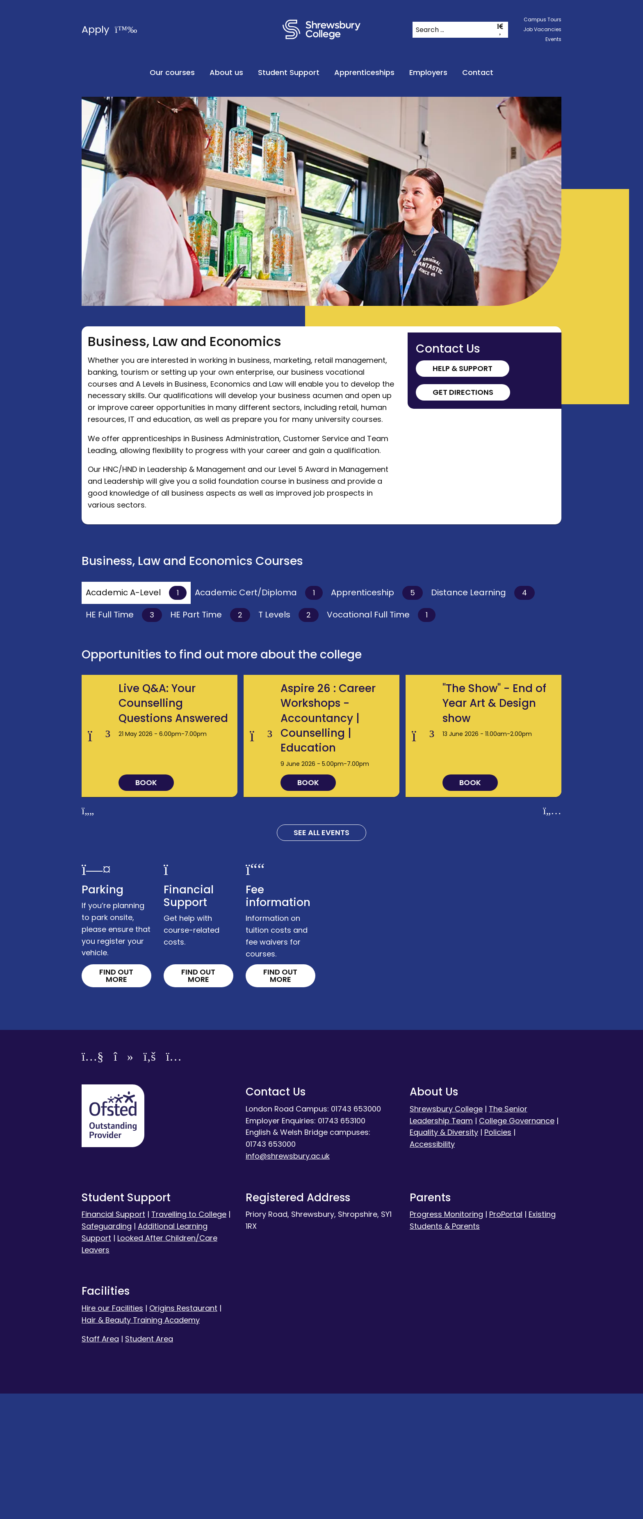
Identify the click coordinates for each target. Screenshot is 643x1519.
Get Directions (463, 392)
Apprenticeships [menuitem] (364, 72)
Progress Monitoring (446, 1340)
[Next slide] (552, 936)
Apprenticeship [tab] (377, 593)
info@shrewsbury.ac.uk (288, 1281)
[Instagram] (174, 1183)
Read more (137, 728)
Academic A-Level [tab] (136, 593)
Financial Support (113, 1340)
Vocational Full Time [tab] (381, 615)
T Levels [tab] (288, 615)
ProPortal (505, 1340)
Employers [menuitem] (428, 72)
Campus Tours (542, 19)
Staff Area (100, 1464)
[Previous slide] (88, 936)
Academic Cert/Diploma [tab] (259, 593)
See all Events (321, 958)
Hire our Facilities (112, 1433)
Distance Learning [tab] (483, 593)
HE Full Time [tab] (124, 615)
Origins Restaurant (183, 1433)
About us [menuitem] (226, 72)
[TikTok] (123, 1183)
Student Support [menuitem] (288, 72)
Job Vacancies (542, 29)
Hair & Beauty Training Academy (141, 1445)
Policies (497, 1258)
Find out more (116, 1100)
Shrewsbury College (446, 1234)
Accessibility (432, 1269)
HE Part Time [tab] (210, 615)
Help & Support (463, 368)
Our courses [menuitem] (172, 72)
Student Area (149, 1464)
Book (146, 908)
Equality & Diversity (444, 1258)
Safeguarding (107, 1351)
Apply (109, 29)
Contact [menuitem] (477, 72)
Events (553, 39)
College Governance (516, 1246)
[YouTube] (92, 1183)
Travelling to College (188, 1340)
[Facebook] (150, 1183)
